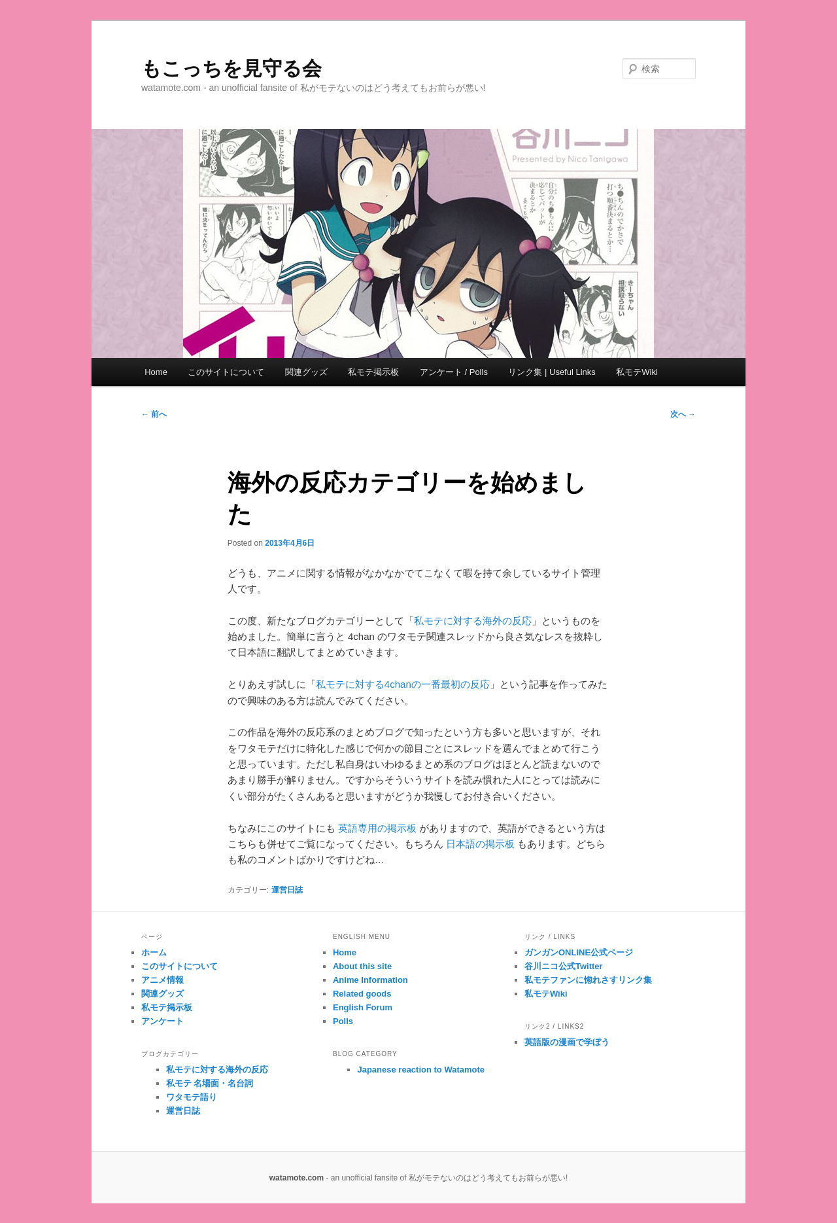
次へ (683, 414)
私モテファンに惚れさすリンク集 (588, 980)
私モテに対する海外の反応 (473, 620)
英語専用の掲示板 (377, 828)
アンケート (162, 1021)
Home (156, 372)
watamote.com (296, 1177)
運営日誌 (287, 890)
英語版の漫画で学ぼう (566, 1042)
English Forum (362, 1007)
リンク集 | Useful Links (551, 372)
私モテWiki (637, 372)
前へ (154, 414)
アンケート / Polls (454, 372)
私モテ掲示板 (373, 372)
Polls (343, 1021)
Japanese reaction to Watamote (421, 1069)
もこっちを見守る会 (231, 68)
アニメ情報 (162, 980)
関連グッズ (306, 372)
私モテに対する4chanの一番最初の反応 (403, 684)
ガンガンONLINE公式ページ (578, 952)
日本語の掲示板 (480, 843)
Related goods (362, 994)
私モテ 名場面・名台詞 (210, 1083)
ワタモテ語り (191, 1097)
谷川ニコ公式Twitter (563, 966)
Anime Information (370, 980)
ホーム (154, 952)
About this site (362, 966)
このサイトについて (226, 372)
